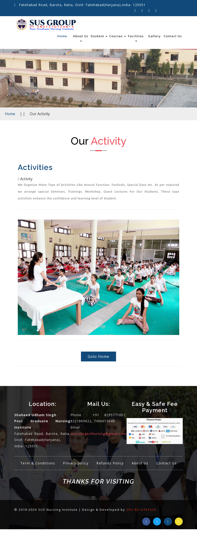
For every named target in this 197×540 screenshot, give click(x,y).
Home (62, 36)
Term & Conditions (50, 464)
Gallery (154, 36)
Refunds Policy (125, 464)
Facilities (136, 38)
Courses (117, 36)
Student (99, 36)
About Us (80, 38)
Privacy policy (89, 464)
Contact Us (173, 36)
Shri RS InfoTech (141, 520)
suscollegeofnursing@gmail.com (98, 434)
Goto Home (99, 357)
